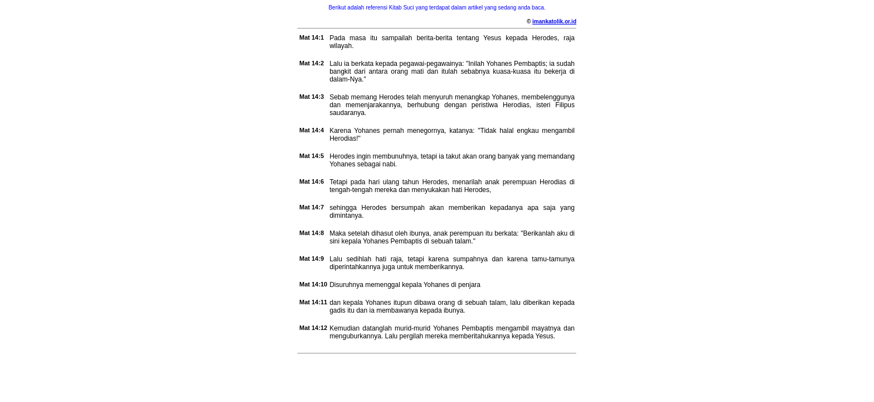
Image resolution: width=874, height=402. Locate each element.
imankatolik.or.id (554, 21)
